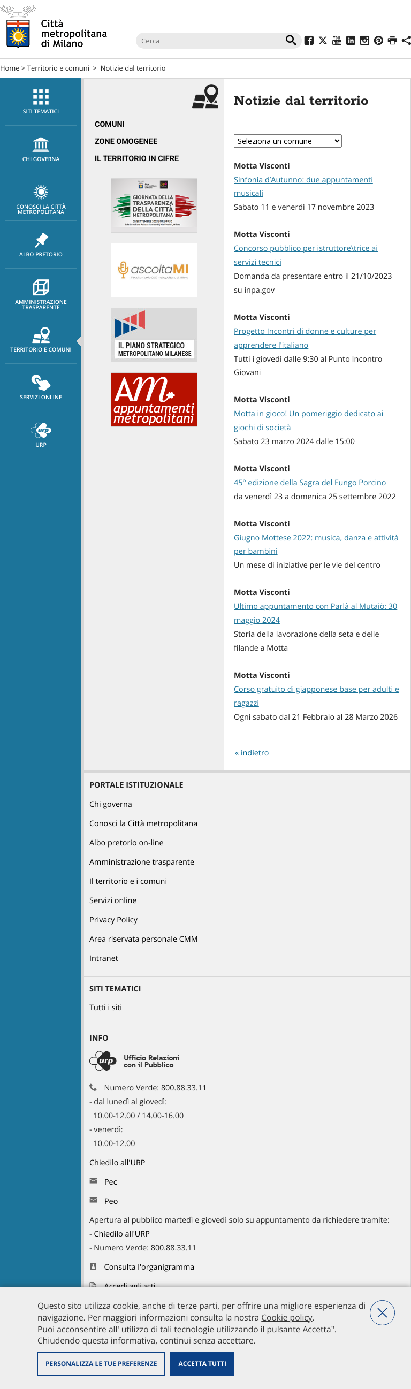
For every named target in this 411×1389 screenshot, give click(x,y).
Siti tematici (41, 102)
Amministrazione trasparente (41, 295)
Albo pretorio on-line (126, 843)
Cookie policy (286, 1317)
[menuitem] (40, 102)
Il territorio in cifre (137, 158)
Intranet (103, 958)
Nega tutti (382, 1312)
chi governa (41, 149)
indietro (255, 753)
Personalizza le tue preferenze (101, 1363)
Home (10, 68)
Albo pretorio (41, 245)
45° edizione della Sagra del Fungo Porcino (310, 483)
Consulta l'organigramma (149, 1267)
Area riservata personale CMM (143, 939)
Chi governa (110, 804)
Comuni (110, 124)
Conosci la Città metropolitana (41, 200)
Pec (110, 1182)
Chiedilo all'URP (118, 1163)
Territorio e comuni (58, 68)
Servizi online (41, 388)
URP (41, 435)
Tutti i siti (105, 1008)
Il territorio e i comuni (128, 881)
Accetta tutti (202, 1363)
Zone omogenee (126, 141)
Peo (111, 1201)
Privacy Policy (113, 920)
